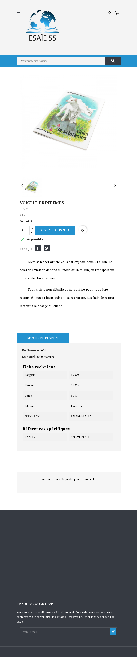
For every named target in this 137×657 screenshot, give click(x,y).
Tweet (47, 248)
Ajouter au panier (55, 230)
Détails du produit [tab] (42, 338)
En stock (29, 356)
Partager (38, 248)
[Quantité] (25, 230)
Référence (30, 350)
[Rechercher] (69, 61)
